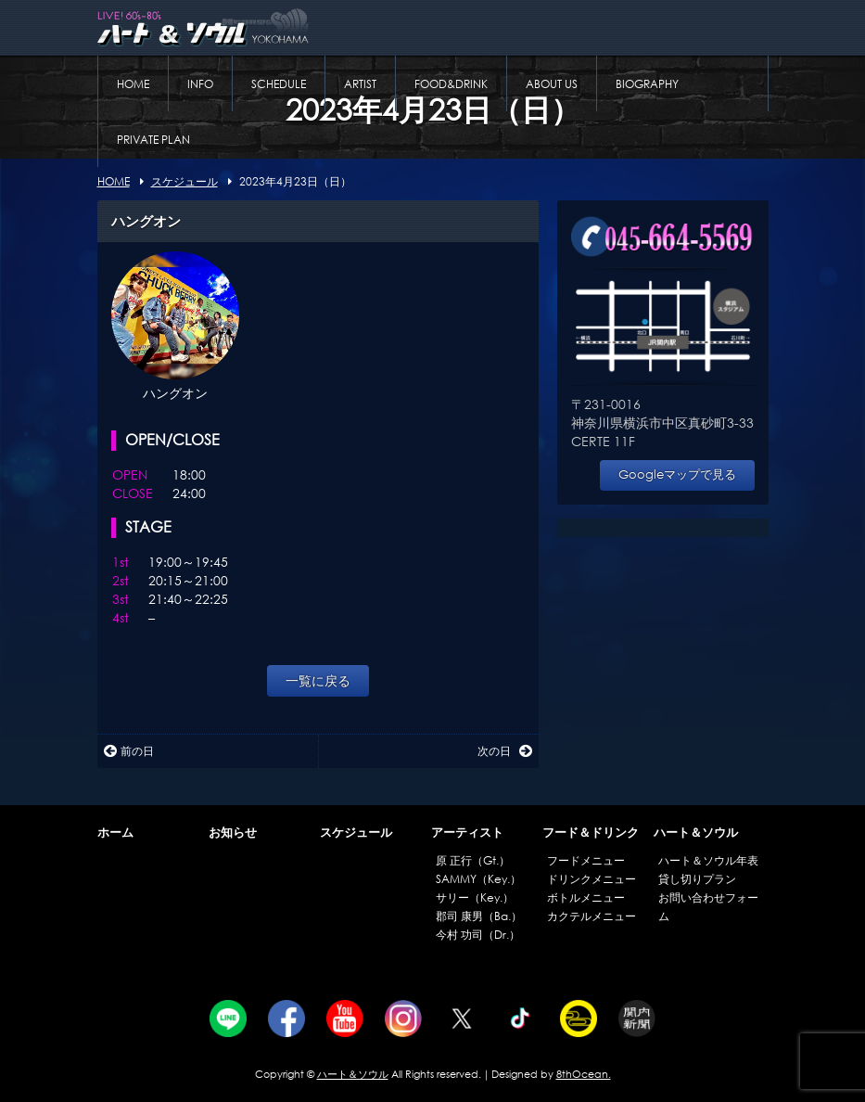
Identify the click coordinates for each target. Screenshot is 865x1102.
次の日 (504, 751)
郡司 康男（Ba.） (479, 916)
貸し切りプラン (697, 879)
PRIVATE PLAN (153, 139)
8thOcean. (583, 1074)
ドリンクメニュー (591, 879)
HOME (133, 84)
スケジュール (356, 832)
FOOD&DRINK (451, 84)
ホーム (115, 832)
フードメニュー (586, 860)
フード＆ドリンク (590, 832)
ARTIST (360, 84)
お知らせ (233, 832)
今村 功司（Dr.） (478, 934)
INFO (200, 84)
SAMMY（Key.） (478, 879)
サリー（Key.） (475, 897)
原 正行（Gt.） (473, 860)
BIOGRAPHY (647, 84)
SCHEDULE (278, 84)
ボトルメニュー (586, 897)
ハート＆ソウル (696, 832)
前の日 (129, 751)
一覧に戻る (318, 680)
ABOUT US (552, 84)
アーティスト (467, 832)
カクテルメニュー (591, 916)
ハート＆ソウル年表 (708, 860)
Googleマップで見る (677, 474)
